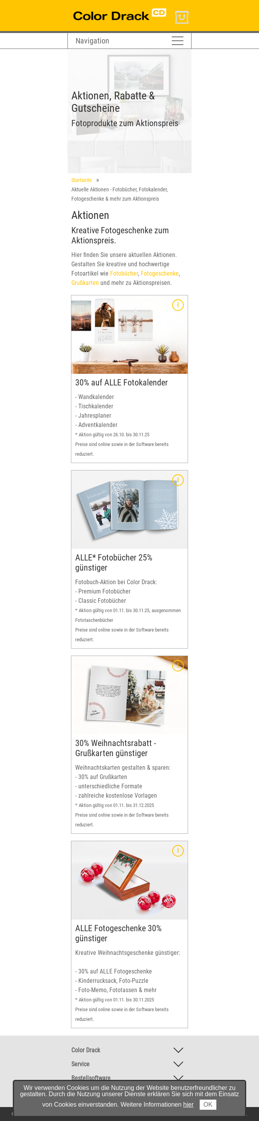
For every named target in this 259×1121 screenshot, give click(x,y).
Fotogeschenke (160, 273)
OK (208, 1104)
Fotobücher (124, 273)
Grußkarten (85, 282)
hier (188, 1104)
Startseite (81, 180)
